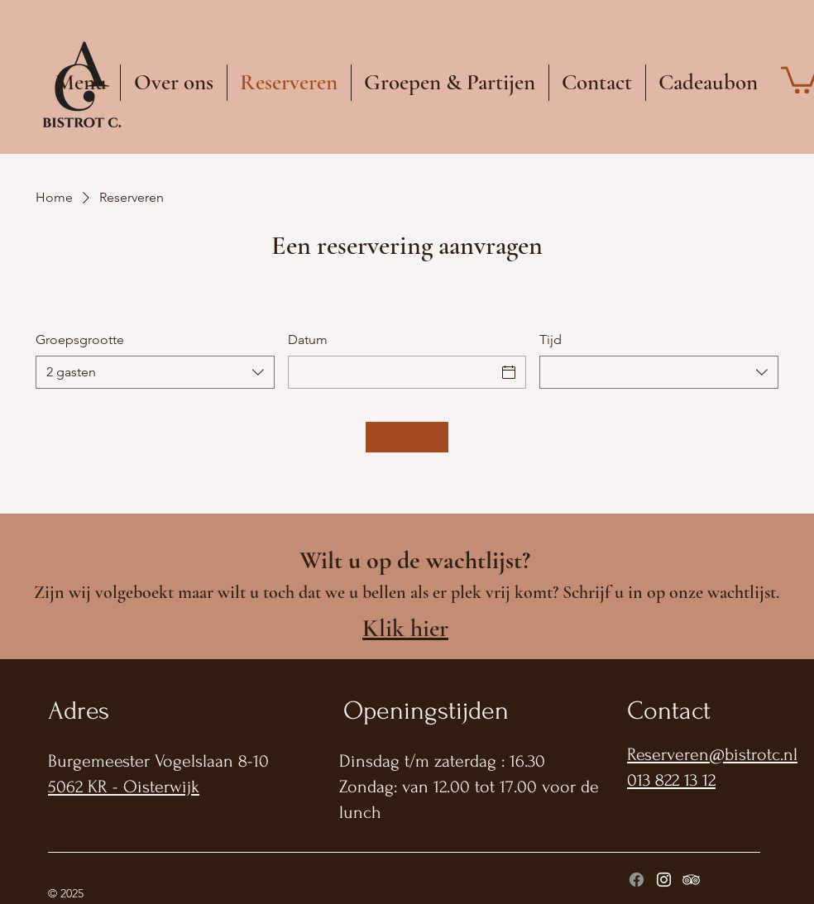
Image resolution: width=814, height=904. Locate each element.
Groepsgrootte (80, 339)
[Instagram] (663, 879)
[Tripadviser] (691, 879)
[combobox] (155, 372)
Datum (308, 339)
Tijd (550, 339)
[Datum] (392, 372)
